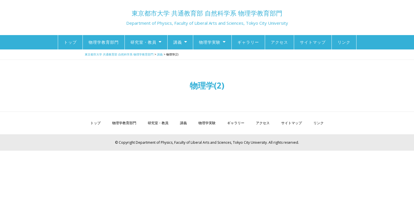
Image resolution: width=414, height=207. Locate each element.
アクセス (279, 42)
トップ (70, 42)
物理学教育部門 (104, 42)
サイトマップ (313, 42)
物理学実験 (210, 42)
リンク (344, 42)
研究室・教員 (143, 42)
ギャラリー (248, 42)
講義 (177, 42)
